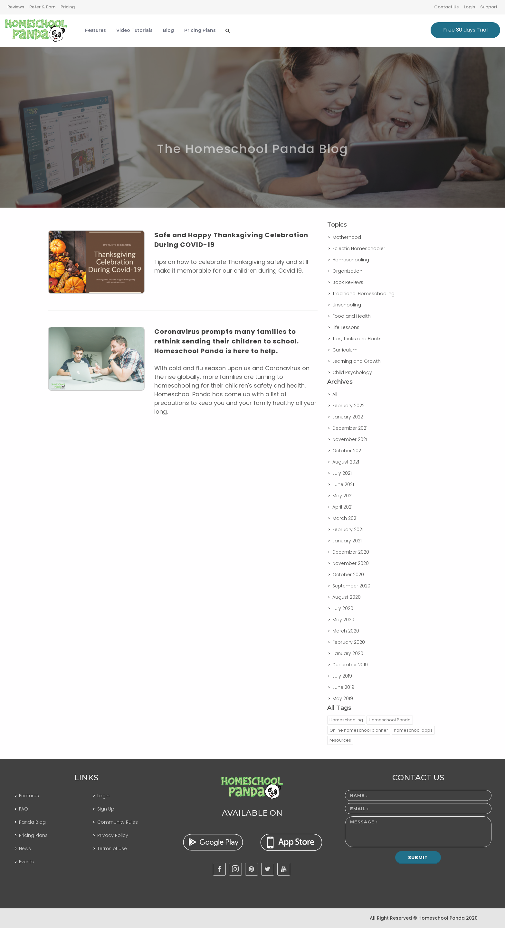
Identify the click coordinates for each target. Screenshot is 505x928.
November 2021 (349, 439)
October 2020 (348, 574)
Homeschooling (350, 260)
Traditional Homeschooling (363, 293)
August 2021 (345, 462)
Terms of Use (112, 848)
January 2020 (347, 653)
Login (469, 7)
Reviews (15, 7)
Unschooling (346, 305)
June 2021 (343, 484)
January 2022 (347, 417)
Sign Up (105, 809)
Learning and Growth (356, 361)
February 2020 (348, 642)
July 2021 (342, 473)
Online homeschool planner (358, 730)
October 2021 (347, 450)
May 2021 (342, 495)
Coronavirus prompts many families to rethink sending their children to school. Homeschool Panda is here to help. (226, 341)
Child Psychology (352, 372)
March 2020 (345, 631)
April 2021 (342, 507)
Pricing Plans (33, 835)
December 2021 (349, 428)
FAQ (23, 809)
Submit (418, 857)
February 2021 (347, 529)
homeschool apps (413, 730)
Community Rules (117, 822)
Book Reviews (347, 282)
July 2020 (342, 608)
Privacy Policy (112, 835)
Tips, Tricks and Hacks (357, 338)
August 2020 (346, 597)
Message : (364, 821)
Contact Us (446, 7)
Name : (359, 795)
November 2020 (350, 563)
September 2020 (351, 586)
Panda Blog (32, 822)
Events (26, 861)
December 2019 (350, 664)
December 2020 (350, 552)
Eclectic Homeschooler (358, 248)
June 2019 (343, 687)
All (334, 394)
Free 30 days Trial (465, 29)
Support (489, 7)
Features (29, 795)
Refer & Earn (42, 7)
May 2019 (342, 698)
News (25, 848)
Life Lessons (345, 327)
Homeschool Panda (390, 720)
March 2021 (344, 518)
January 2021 (347, 541)
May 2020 (343, 619)
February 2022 (348, 405)
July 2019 (342, 676)
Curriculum (344, 350)
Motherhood (346, 237)
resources (340, 740)
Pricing (68, 7)
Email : (359, 808)
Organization (347, 271)
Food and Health (351, 316)
